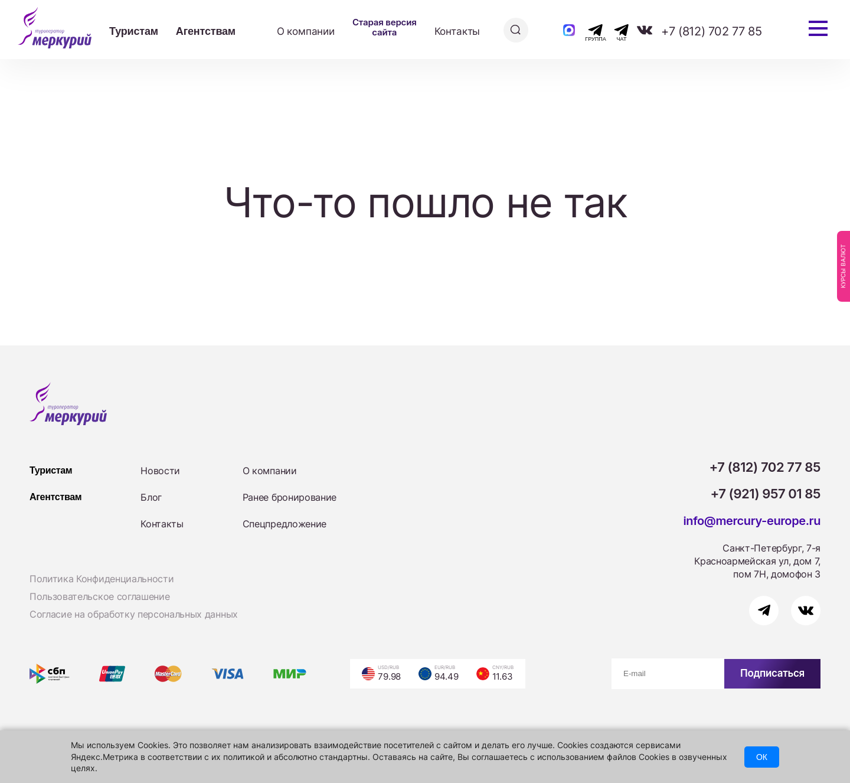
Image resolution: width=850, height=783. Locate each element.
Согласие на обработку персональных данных (134, 614)
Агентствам (206, 31)
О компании (306, 31)
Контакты (457, 31)
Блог (151, 497)
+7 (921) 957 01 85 (766, 493)
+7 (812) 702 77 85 (711, 31)
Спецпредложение (284, 524)
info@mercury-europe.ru (751, 521)
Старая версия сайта (384, 27)
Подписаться (772, 673)
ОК (761, 757)
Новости (160, 471)
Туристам (133, 31)
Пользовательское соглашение (99, 596)
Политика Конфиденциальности (102, 579)
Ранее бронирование (289, 497)
